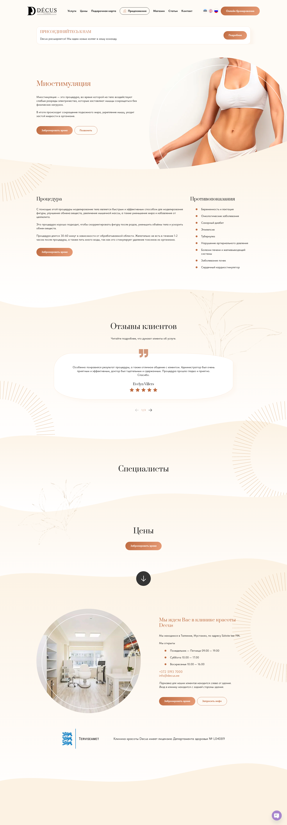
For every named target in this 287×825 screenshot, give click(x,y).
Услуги (72, 13)
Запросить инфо (215, 701)
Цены (83, 13)
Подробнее (235, 35)
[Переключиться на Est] (205, 13)
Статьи (173, 13)
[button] (150, 410)
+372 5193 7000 (171, 672)
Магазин (159, 13)
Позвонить (89, 130)
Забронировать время (56, 130)
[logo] (42, 12)
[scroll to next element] (143, 579)
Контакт (186, 13)
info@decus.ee (169, 676)
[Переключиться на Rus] (216, 13)
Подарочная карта (103, 13)
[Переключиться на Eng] (211, 13)
